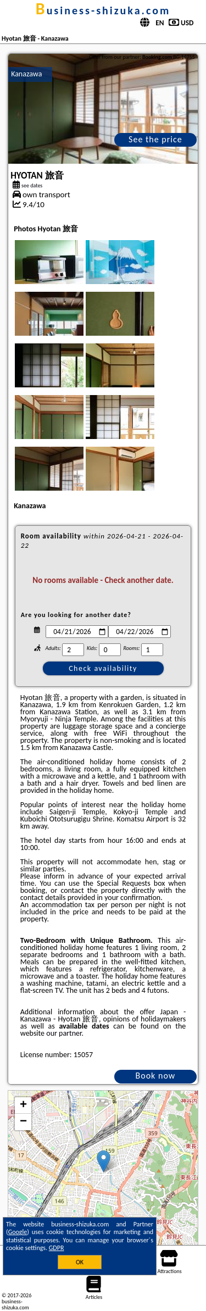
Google (17, 1232)
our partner (63, 1033)
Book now (156, 1075)
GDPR (56, 1248)
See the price (155, 139)
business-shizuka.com (103, 10)
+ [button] (23, 1105)
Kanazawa (26, 74)
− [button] (23, 1122)
